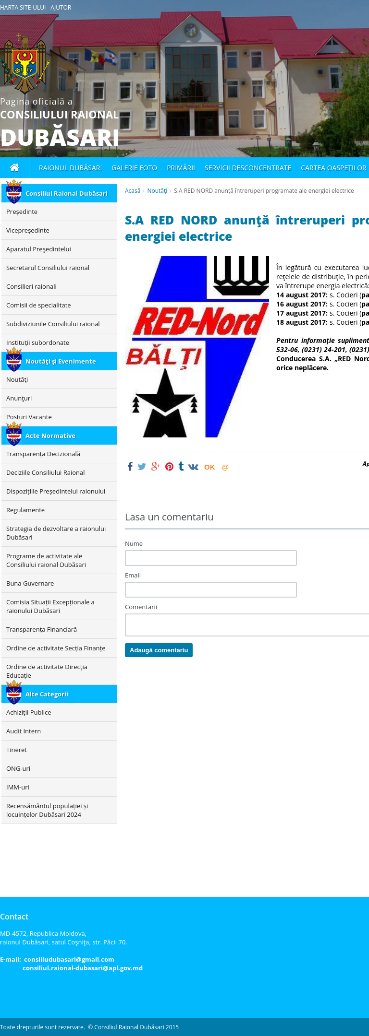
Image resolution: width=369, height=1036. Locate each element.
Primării (181, 167)
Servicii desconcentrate (248, 167)
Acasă (132, 191)
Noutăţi (157, 191)
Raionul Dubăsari (70, 167)
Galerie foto (134, 167)
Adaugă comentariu (159, 650)
